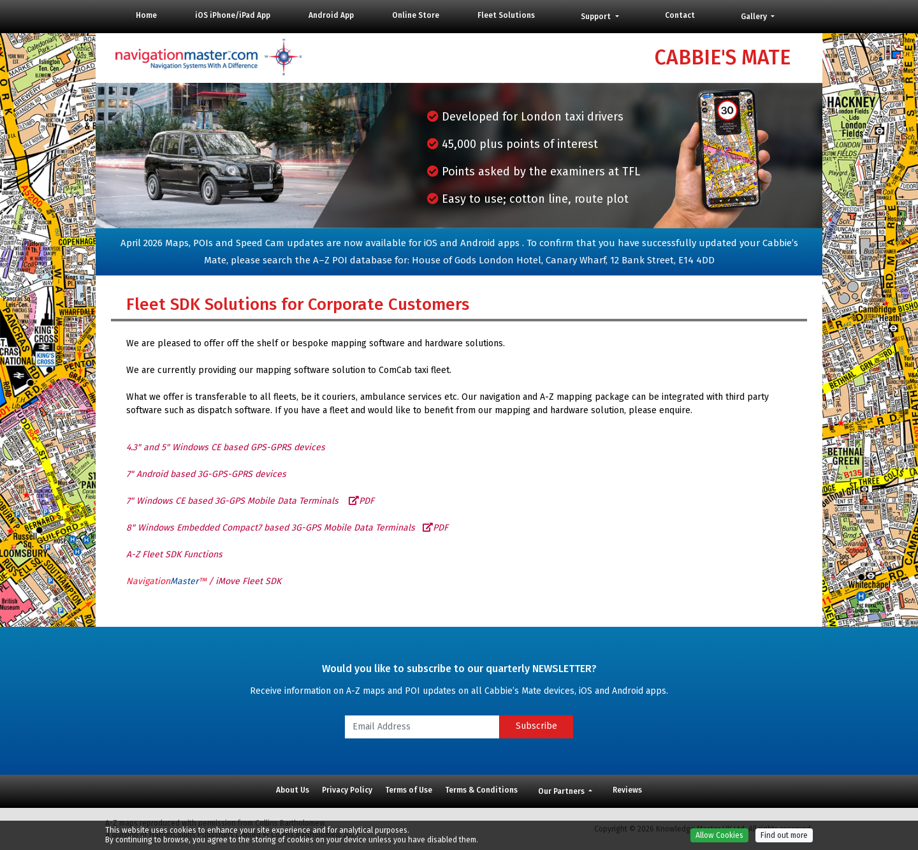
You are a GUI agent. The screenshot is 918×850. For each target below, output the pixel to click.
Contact (680, 15)
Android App (331, 15)
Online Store (415, 15)
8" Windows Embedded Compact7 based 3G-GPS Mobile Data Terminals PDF (287, 527)
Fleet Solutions (506, 15)
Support (597, 16)
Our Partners (562, 791)
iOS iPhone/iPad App (232, 15)
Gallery (755, 16)
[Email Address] (422, 726)
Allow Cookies (719, 840)
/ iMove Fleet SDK (203, 581)
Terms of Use (408, 790)
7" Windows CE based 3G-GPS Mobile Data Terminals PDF (250, 500)
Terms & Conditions (481, 790)
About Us (292, 790)
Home (146, 15)
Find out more (784, 840)
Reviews (627, 790)
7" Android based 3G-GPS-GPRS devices (206, 474)
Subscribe (536, 726)
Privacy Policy (347, 790)
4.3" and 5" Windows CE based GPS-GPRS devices (225, 447)
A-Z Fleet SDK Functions (174, 554)
